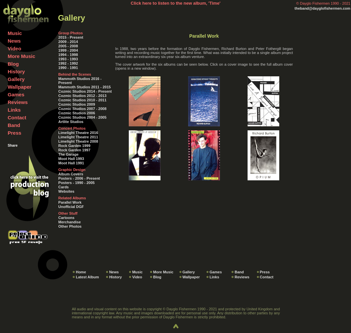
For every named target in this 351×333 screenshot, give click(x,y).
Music (15, 33)
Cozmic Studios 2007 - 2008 (82, 109)
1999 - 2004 (68, 50)
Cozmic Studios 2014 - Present (85, 91)
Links (14, 110)
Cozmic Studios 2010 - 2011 (82, 100)
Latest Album (87, 277)
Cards (63, 187)
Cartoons (66, 218)
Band (14, 125)
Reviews (18, 102)
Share (13, 145)
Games (16, 94)
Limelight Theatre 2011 (78, 137)
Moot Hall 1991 (71, 163)
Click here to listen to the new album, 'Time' (176, 3)
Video (14, 48)
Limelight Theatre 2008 (78, 141)
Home (81, 272)
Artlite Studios (70, 122)
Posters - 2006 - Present (79, 178)
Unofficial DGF (71, 207)
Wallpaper (19, 87)
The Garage (68, 154)
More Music (21, 56)
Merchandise (69, 222)
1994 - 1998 (68, 55)
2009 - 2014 (68, 42)
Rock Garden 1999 (74, 146)
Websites (66, 191)
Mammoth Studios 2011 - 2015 (84, 87)
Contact (17, 117)
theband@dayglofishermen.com (322, 8)
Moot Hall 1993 (71, 159)
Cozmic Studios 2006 (76, 113)
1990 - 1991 (68, 68)
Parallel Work (70, 202)
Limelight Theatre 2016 (78, 133)
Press (14, 133)
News (14, 41)
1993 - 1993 (68, 59)
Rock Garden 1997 (74, 150)
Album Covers (70, 174)
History (16, 71)
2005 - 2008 (68, 46)
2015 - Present (70, 37)
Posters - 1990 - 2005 (76, 183)
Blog (13, 64)
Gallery (16, 79)
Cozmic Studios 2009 (76, 104)
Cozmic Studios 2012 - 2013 (82, 96)
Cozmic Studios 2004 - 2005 (82, 117)
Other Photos (70, 226)
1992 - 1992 (68, 63)
